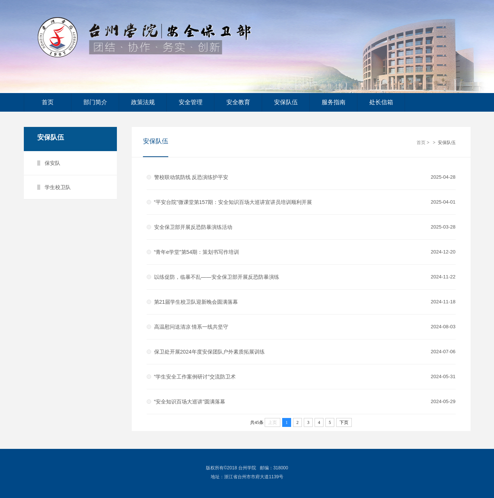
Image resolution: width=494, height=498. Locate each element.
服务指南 (333, 102)
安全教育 (238, 102)
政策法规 (143, 102)
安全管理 (191, 102)
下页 (344, 422)
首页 (48, 102)
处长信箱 (381, 102)
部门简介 (95, 102)
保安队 (52, 163)
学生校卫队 (58, 187)
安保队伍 (286, 102)
